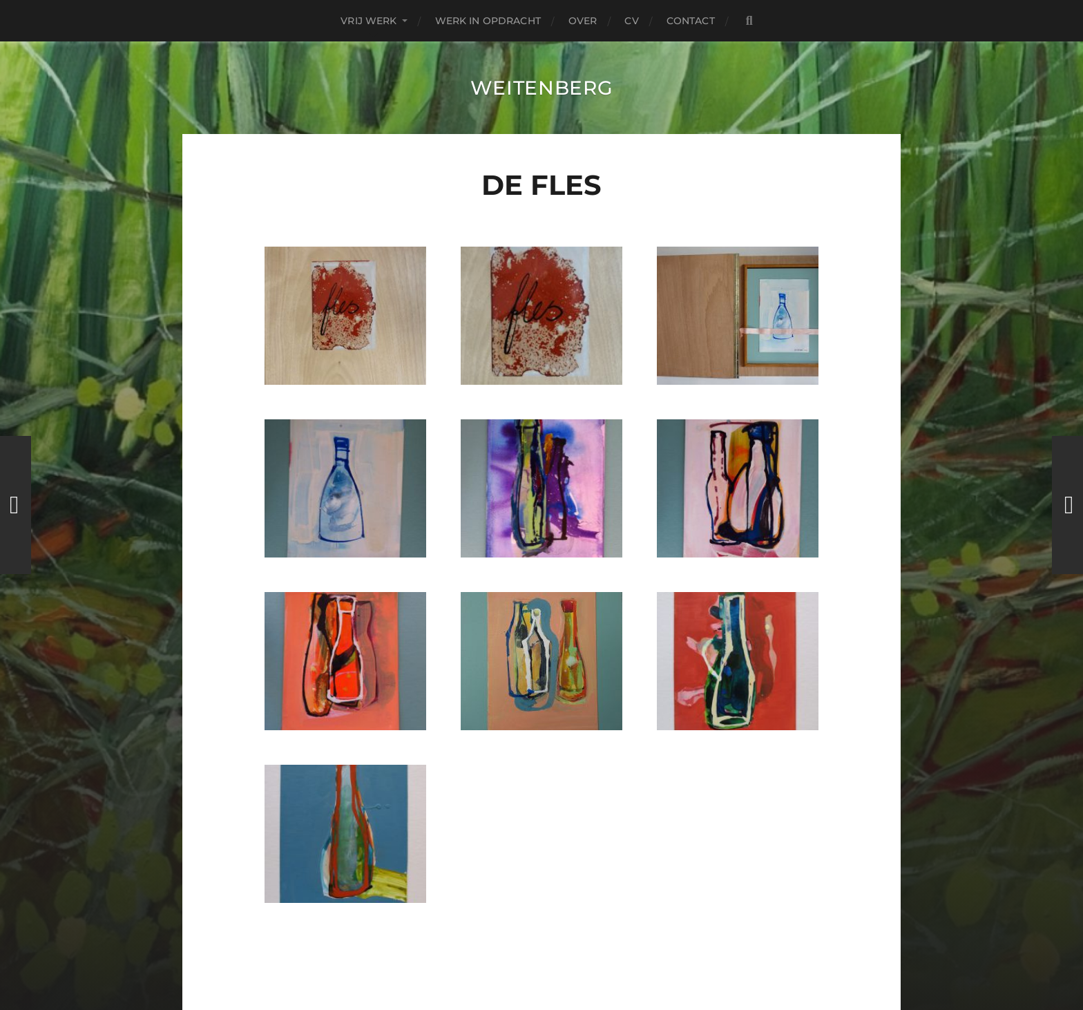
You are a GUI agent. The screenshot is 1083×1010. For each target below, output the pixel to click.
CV (631, 21)
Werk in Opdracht (488, 21)
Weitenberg (541, 87)
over (582, 21)
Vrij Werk (368, 21)
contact (691, 21)
